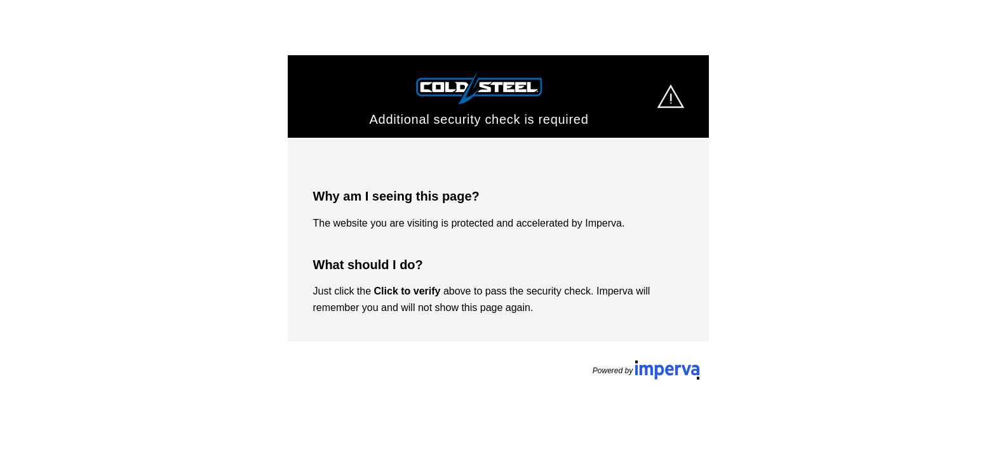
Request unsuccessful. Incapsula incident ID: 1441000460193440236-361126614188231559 (498, 228)
